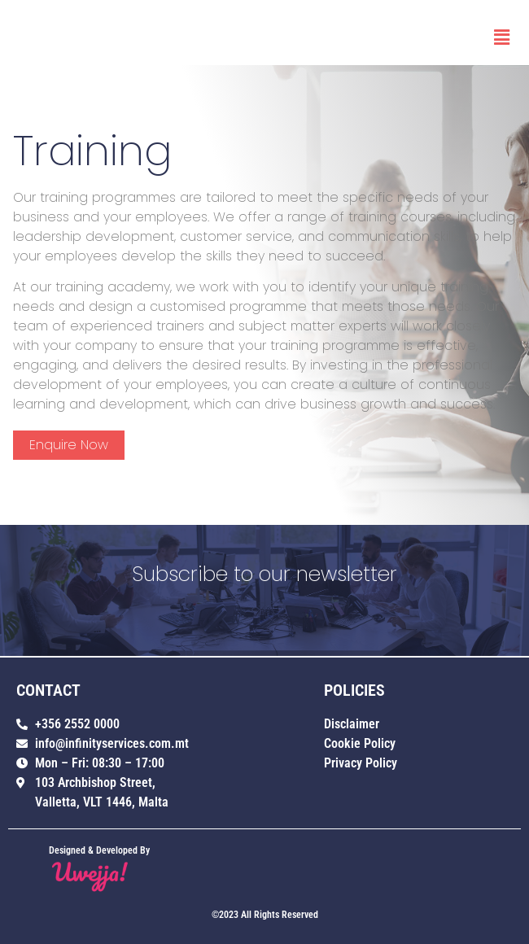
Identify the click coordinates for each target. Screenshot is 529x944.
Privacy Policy (360, 763)
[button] (502, 37)
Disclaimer (351, 724)
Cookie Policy (360, 743)
